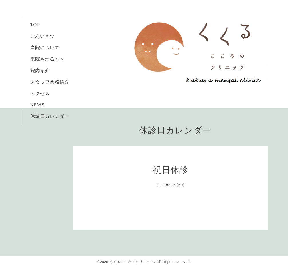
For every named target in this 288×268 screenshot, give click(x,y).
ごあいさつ (40, 36)
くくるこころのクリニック (131, 262)
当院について (44, 47)
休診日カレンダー (49, 116)
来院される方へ (44, 59)
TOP (34, 24)
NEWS (37, 104)
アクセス (40, 93)
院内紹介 (40, 70)
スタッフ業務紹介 (47, 82)
